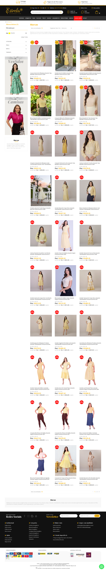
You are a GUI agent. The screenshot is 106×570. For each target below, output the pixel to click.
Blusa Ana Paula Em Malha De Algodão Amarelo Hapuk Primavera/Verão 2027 (39, 478)
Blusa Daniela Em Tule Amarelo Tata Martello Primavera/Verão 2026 (88, 118)
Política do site (8, 529)
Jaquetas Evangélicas (34, 535)
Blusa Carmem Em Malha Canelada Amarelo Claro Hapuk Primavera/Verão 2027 (89, 434)
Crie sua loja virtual (46, 568)
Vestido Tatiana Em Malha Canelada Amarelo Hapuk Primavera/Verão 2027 (39, 388)
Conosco (87, 12)
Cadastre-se (73, 13)
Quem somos (8, 527)
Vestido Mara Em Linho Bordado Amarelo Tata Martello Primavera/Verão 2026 (90, 478)
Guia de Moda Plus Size (58, 539)
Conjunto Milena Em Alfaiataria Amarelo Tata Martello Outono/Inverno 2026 (65, 118)
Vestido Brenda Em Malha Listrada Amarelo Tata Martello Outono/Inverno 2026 (90, 73)
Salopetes (31, 539)
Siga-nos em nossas (10, 514)
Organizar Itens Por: (55, 28)
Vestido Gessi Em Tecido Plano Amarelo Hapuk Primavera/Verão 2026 (65, 388)
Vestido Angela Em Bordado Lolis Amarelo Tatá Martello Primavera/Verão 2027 (65, 343)
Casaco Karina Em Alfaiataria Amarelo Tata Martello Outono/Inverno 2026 (41, 73)
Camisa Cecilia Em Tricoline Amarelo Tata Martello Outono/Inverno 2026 (90, 163)
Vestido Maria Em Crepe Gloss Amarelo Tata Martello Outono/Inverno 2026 (64, 208)
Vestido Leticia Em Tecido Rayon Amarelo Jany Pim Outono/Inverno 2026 (40, 208)
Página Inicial (8, 525)
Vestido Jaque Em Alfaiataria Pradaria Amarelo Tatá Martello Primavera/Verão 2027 (40, 344)
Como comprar (8, 537)
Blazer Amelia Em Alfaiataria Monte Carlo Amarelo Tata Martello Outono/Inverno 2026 (90, 209)
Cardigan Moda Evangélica (35, 531)
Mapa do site (73, 565)
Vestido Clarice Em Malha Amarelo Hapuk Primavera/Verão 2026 (65, 253)
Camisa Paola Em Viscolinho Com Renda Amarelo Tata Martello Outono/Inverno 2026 (40, 254)
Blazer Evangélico (33, 529)
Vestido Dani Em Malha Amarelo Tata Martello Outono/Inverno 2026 (64, 73)
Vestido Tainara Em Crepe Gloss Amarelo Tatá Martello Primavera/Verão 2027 (90, 298)
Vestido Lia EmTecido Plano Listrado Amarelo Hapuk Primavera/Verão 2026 (89, 388)
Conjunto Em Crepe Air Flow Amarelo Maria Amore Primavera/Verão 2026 (65, 478)
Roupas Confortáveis (34, 537)
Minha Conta (84, 8)
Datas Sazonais (8, 539)
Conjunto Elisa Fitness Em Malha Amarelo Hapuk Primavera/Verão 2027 (65, 433)
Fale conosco (8, 531)
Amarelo (9, 33)
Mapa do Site (8, 541)
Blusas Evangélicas (33, 527)
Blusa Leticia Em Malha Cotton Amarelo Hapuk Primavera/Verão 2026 (64, 298)
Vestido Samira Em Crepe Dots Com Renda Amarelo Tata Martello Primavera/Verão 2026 (40, 299)
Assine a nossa (49, 514)
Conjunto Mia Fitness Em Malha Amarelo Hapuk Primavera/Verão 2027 (40, 433)
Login (71, 11)
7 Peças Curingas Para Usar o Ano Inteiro (62, 537)
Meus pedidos (96, 8)
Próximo (99, 28)
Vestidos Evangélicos (34, 525)
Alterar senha (56, 529)
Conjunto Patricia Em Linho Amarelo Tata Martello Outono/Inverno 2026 (65, 163)
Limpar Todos (24, 37)
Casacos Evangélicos (34, 533)
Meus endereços (57, 527)
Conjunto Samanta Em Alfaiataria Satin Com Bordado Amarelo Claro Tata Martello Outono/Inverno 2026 (40, 164)
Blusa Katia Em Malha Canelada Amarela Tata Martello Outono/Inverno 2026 (40, 118)
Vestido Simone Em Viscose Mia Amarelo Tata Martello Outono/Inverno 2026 (90, 253)
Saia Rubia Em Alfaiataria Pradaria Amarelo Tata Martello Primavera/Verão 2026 (90, 343)
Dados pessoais (57, 525)
